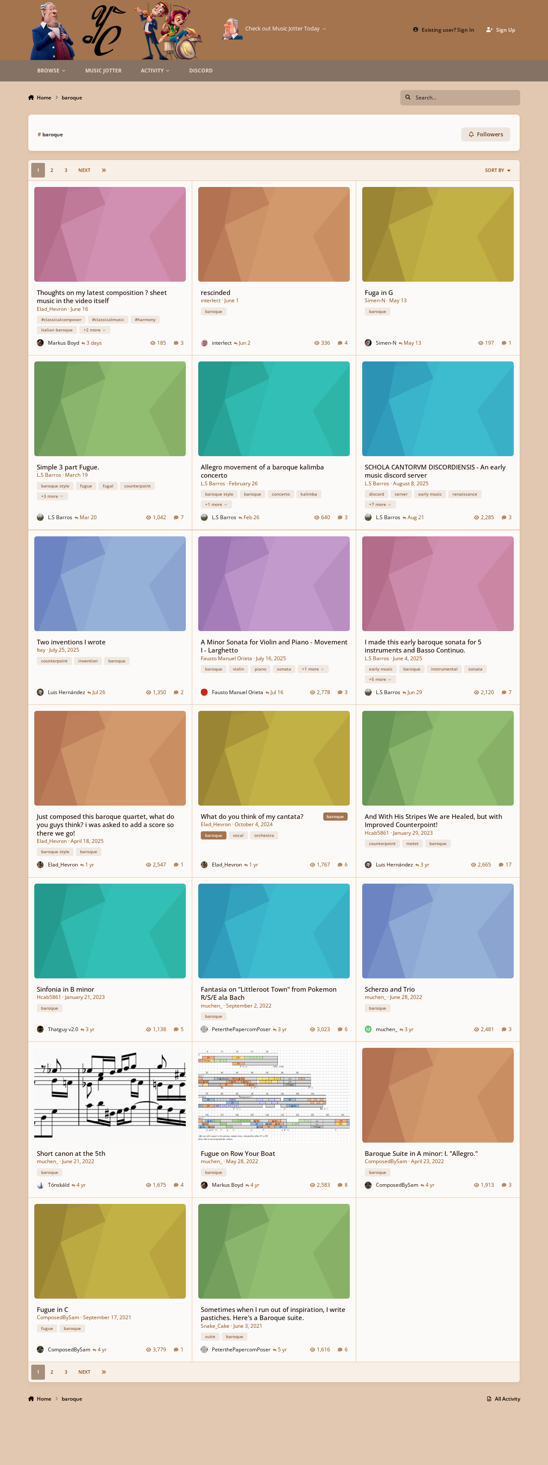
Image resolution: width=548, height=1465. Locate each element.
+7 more (380, 504)
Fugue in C (52, 1309)
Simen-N (375, 300)
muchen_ (211, 1005)
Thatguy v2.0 (63, 1028)
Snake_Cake (215, 1325)
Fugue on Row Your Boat (238, 1153)
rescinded (215, 292)
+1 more (216, 504)
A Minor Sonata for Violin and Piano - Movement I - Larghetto (274, 646)
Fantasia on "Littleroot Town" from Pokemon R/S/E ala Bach (269, 992)
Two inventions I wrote (71, 642)
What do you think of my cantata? (252, 816)
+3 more (52, 496)
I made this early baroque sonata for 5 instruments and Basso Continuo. (423, 646)
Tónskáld (58, 1184)
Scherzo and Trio (390, 988)
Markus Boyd (63, 342)
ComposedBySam (386, 1161)
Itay (41, 649)
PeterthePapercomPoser (241, 1028)
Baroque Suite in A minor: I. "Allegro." (421, 1153)
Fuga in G (379, 292)
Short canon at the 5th (71, 1153)
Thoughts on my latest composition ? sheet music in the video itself (102, 296)
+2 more (94, 330)
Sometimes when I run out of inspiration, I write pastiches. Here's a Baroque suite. (273, 1313)
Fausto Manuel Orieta (226, 658)
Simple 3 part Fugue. (68, 467)
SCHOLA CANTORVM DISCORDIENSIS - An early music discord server (435, 471)
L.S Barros (49, 475)
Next (84, 170)
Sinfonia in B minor (65, 988)
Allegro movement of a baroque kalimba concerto (262, 471)
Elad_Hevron (52, 309)
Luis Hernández (66, 691)
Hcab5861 (377, 832)
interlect (210, 300)
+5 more (380, 679)
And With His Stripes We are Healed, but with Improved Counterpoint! (433, 820)
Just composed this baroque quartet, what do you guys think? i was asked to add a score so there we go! (105, 824)
